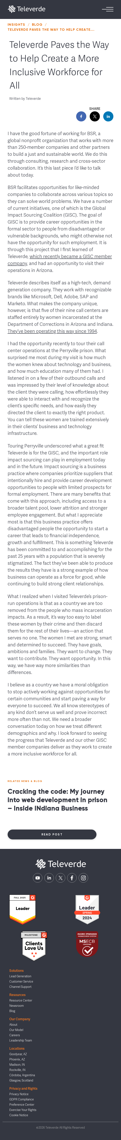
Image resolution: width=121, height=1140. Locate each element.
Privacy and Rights (23, 1088)
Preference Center (21, 1105)
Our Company (19, 1019)
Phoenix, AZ (17, 1059)
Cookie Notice (18, 1115)
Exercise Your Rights (22, 1110)
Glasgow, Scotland (21, 1080)
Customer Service (21, 981)
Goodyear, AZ (18, 1054)
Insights (16, 25)
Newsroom (16, 1006)
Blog (37, 25)
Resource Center (20, 1000)
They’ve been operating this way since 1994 (52, 331)
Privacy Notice (19, 1094)
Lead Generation (20, 976)
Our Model (16, 1030)
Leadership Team (20, 1040)
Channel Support (20, 987)
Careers (14, 1035)
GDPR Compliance (21, 1099)
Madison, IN (17, 1065)
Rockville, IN (17, 1070)
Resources (17, 995)
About (13, 1025)
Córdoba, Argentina (22, 1075)
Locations (17, 1048)
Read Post (52, 834)
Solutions (16, 970)
